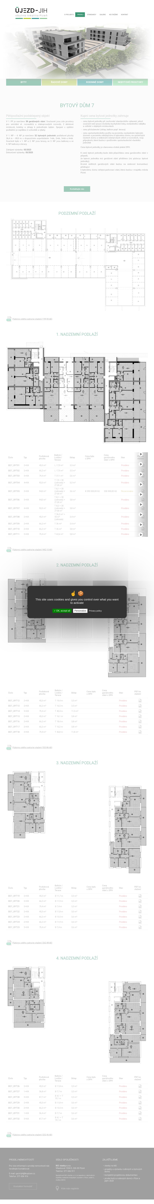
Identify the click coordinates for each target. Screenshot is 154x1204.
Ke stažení (116, 15)
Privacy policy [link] (95, 611)
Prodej (80, 15)
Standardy (92, 15)
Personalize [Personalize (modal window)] (80, 611)
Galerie (104, 15)
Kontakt (128, 15)
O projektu (69, 15)
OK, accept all (62, 611)
